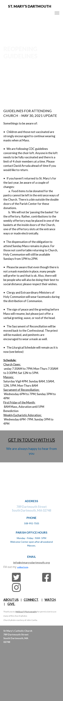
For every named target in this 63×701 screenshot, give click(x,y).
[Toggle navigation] (57, 13)
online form (22, 567)
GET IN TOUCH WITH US (31, 439)
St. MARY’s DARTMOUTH (29, 6)
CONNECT (31, 600)
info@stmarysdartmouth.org (31, 562)
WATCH (50, 600)
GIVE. (11, 604)
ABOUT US (10, 600)
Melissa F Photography (26, 611)
